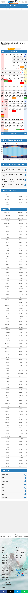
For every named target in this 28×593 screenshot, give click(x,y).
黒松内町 (7, 299)
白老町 (20, 425)
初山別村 (21, 387)
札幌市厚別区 (21, 220)
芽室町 (20, 441)
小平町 (7, 384)
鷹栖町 (20, 348)
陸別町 (20, 449)
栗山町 (20, 335)
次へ (25, 51)
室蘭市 (20, 229)
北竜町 (7, 346)
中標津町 (21, 463)
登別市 (7, 264)
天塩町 (20, 389)
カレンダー (11, 48)
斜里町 (7, 408)
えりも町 (21, 433)
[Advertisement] (14, 25)
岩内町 (20, 313)
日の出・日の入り (6, 568)
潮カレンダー (5, 553)
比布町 (7, 196)
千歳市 (7, 256)
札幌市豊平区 (7, 218)
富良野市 (21, 261)
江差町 (20, 286)
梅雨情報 (4, 560)
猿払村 (7, 395)
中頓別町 (21, 199)
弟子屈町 (21, 457)
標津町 (7, 466)
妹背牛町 (7, 194)
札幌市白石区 (21, 215)
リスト (18, 48)
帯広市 (20, 231)
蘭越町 (20, 299)
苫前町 (7, 205)
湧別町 (20, 417)
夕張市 (20, 234)
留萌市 (7, 239)
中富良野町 (20, 329)
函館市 (7, 226)
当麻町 (20, 351)
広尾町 (20, 447)
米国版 (4, 587)
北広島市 (21, 267)
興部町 (20, 419)
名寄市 (20, 250)
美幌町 (20, 403)
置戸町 (7, 414)
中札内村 (7, 444)
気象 (18, 5)
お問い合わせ (5, 574)
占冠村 (7, 368)
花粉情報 (4, 563)
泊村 (7, 316)
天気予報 (14, 5)
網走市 (20, 237)
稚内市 (7, 242)
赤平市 (7, 248)
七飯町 (7, 280)
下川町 (20, 362)
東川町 (20, 357)
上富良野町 (7, 329)
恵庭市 (20, 264)
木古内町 (21, 278)
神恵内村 (21, 316)
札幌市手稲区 (7, 223)
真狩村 (20, 196)
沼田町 (20, 346)
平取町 (20, 428)
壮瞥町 (7, 425)
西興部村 (7, 422)
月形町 (7, 338)
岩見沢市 (7, 237)
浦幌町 (7, 452)
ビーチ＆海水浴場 (20, 553)
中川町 (7, 376)
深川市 (7, 261)
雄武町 (20, 422)
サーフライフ (3, 536)
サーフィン (23, 5)
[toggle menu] (26, 1)
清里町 (20, 408)
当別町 (7, 272)
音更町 (20, 436)
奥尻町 (20, 291)
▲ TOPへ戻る (14, 534)
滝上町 (7, 419)
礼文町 (7, 400)
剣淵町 (20, 202)
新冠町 (7, 430)
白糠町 (20, 460)
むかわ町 (21, 370)
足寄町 (7, 449)
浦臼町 (20, 338)
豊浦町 (7, 310)
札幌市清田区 (21, 223)
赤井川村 (7, 202)
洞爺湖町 (21, 310)
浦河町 (20, 430)
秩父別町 (7, 343)
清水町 (20, 365)
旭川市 (7, 229)
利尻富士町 (7, 403)
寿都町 (20, 297)
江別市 (20, 245)
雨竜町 (20, 194)
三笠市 (7, 253)
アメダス (4, 565)
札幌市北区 (20, 212)
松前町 (7, 275)
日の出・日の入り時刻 (12, 536)
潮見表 (6, 5)
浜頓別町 (21, 395)
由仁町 (20, 332)
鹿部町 (20, 280)
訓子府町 (21, 411)
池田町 (7, 378)
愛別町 (20, 354)
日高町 (7, 428)
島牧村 (7, 297)
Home (2, 5)
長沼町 (7, 335)
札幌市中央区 (7, 212)
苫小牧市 (21, 239)
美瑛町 (7, 359)
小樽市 (20, 226)
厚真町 (20, 368)
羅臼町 (20, 466)
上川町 (7, 357)
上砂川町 (21, 327)
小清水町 (7, 411)
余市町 (20, 321)
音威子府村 (20, 373)
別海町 (7, 463)
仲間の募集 (19, 558)
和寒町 (20, 359)
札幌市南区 (20, 218)
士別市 (7, 250)
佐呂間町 (21, 414)
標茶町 (7, 457)
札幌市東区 (7, 215)
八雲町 (20, 283)
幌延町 (20, 392)
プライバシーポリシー (7, 582)
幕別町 (20, 376)
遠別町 (7, 389)
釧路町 (20, 452)
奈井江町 (7, 199)
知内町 (7, 278)
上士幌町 (21, 438)
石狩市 (7, 269)
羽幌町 (7, 387)
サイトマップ (5, 579)
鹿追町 (7, 441)
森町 (7, 283)
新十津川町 (7, 340)
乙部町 (7, 291)
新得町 (7, 365)
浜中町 (20, 455)
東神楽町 (7, 351)
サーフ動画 (19, 555)
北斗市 (20, 269)
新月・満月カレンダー (7, 570)
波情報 (10, 5)
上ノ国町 (7, 289)
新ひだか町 (7, 436)
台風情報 (4, 558)
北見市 (7, 234)
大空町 (20, 406)
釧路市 (7, 231)
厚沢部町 (21, 289)
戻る (3, 51)
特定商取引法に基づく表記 (9, 584)
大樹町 (7, 447)
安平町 (7, 370)
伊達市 (7, 267)
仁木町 (7, 321)
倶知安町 (21, 308)
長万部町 (7, 286)
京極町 (20, 205)
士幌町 (7, 438)
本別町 (7, 381)
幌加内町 (7, 348)
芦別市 (7, 245)
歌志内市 (21, 259)
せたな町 (21, 294)
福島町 (20, 275)
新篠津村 (21, 272)
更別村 (20, 444)
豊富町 (7, 392)
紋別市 (20, 248)
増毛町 (20, 381)
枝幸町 (20, 398)
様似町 (7, 433)
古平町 (20, 319)
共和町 (7, 313)
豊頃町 (20, 378)
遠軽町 (7, 417)
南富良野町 (7, 332)
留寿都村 (7, 305)
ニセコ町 (7, 302)
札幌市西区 (7, 220)
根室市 (20, 253)
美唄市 (20, 242)
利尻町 (20, 400)
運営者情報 (5, 577)
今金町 (7, 294)
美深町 (7, 373)
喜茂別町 (21, 305)
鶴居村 (7, 460)
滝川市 (20, 256)
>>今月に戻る (14, 133)
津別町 (7, 406)
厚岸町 (7, 455)
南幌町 (20, 324)
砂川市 (7, 259)
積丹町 (7, 319)
